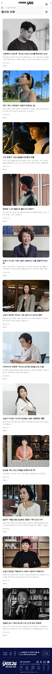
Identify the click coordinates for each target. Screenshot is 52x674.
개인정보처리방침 (5, 653)
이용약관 (10, 653)
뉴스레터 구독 (45, 653)
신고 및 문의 (15, 653)
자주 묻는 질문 (20, 653)
